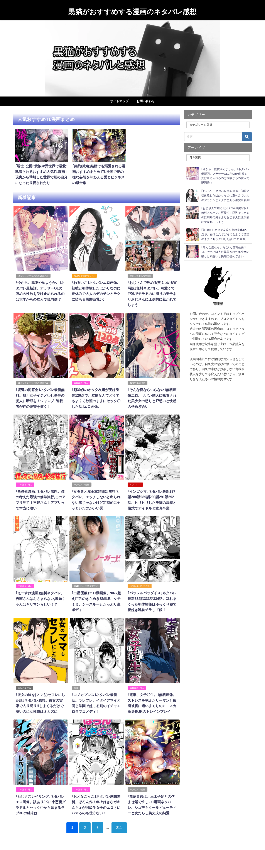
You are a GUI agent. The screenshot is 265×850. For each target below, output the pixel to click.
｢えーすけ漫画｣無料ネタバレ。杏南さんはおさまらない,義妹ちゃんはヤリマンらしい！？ (40, 598)
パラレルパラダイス (139, 585)
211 (119, 826)
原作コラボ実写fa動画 (140, 275)
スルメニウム (24, 687)
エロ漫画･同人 (81, 382)
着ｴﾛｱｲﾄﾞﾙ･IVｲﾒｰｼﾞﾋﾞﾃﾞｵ (86, 585)
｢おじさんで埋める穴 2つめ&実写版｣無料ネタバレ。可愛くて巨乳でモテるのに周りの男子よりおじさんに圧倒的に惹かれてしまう (152, 293)
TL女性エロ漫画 (137, 382)
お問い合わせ (146, 101)
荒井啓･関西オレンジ (84, 275)
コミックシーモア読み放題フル (33, 275)
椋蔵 (76, 687)
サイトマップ (119, 101)
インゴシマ (135, 484)
